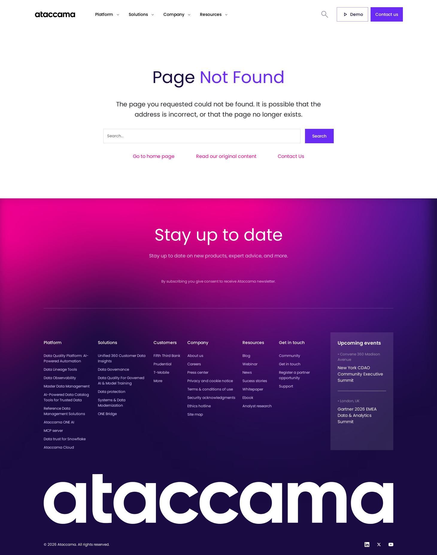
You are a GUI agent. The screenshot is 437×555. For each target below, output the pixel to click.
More (158, 380)
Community (289, 355)
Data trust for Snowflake (65, 438)
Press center (197, 372)
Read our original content (226, 156)
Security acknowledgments (211, 397)
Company (173, 14)
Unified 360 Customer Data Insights (121, 358)
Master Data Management (66, 386)
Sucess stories (254, 380)
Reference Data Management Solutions (64, 411)
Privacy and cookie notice (210, 380)
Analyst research (257, 405)
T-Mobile (161, 372)
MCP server (53, 430)
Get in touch (290, 364)
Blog (246, 355)
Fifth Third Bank (167, 355)
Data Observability (60, 377)
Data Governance (113, 369)
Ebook (247, 397)
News (247, 372)
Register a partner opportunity (294, 375)
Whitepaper (252, 389)
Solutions (138, 14)
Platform (104, 14)
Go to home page (154, 156)
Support (286, 386)
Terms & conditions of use (210, 389)
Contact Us (291, 156)
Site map (195, 414)
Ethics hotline (199, 405)
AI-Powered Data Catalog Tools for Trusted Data (66, 397)
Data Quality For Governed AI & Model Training (121, 380)
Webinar (249, 364)
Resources (210, 14)
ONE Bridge (107, 413)
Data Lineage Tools (60, 369)
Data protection (111, 391)
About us (195, 355)
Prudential (163, 364)
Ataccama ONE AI (59, 422)
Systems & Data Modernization (111, 402)
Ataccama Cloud (59, 447)
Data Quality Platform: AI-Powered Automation (66, 358)
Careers (194, 364)
